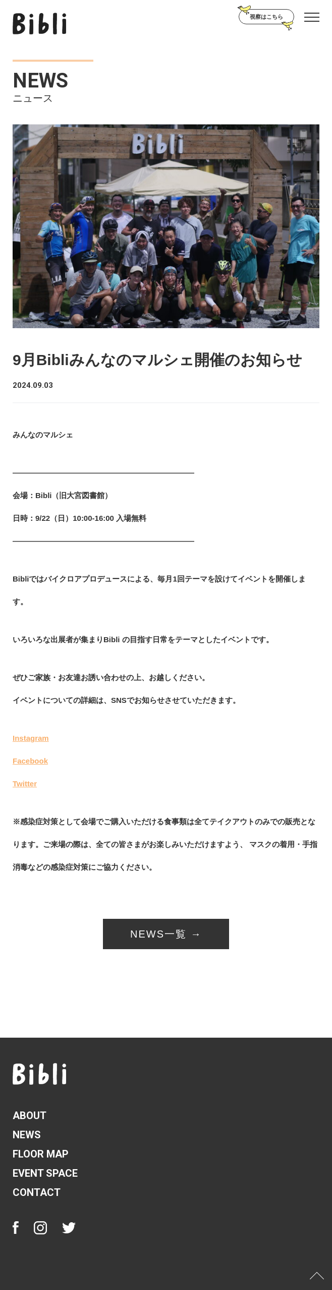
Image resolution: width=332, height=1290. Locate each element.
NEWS (27, 1135)
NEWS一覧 (158, 934)
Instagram (31, 738)
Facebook (30, 761)
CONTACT (37, 1192)
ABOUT (29, 1115)
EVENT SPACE (45, 1173)
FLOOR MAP (41, 1154)
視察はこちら (266, 17)
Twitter (25, 783)
